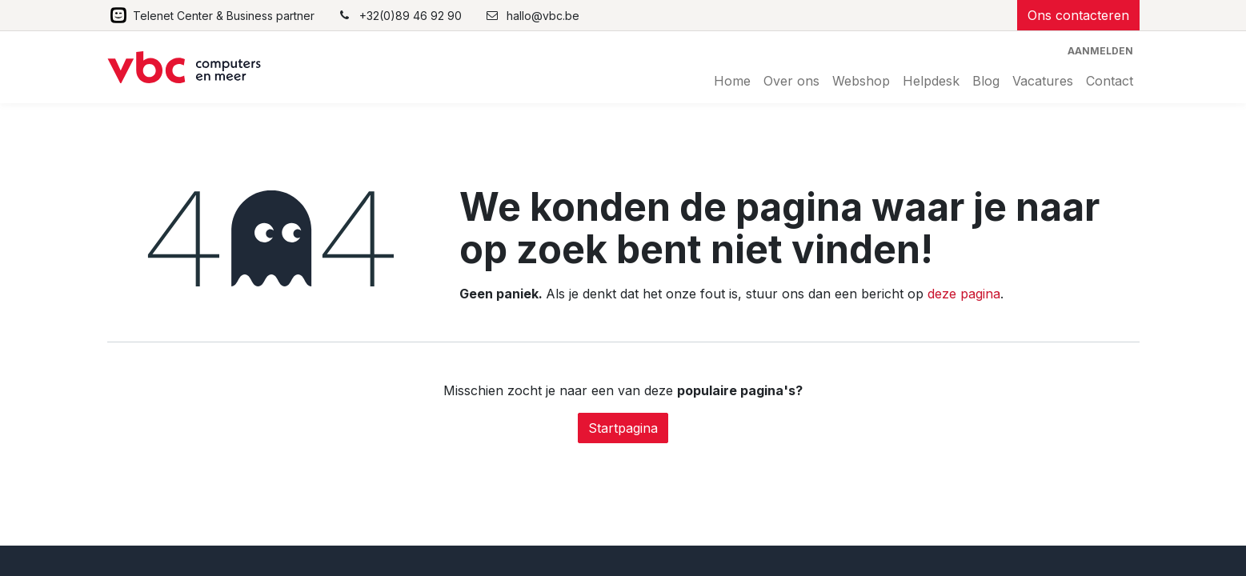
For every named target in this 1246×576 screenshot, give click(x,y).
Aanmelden (1100, 51)
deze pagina (963, 294)
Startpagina (623, 428)
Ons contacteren (1078, 15)
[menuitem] (732, 81)
